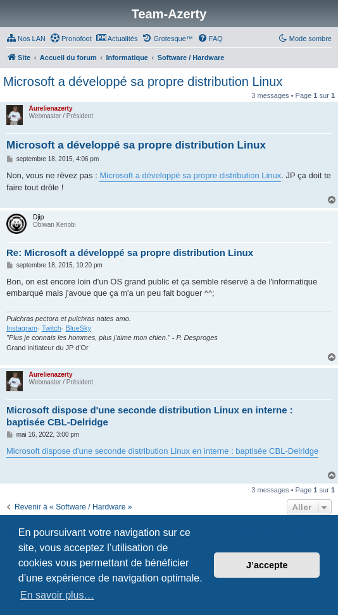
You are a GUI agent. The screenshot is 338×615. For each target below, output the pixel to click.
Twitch (51, 328)
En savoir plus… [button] (57, 595)
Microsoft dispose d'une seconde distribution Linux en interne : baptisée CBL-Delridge (149, 416)
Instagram (21, 328)
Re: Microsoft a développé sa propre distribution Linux (129, 252)
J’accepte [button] (267, 565)
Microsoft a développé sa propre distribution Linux (142, 81)
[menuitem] (26, 38)
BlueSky (78, 328)
